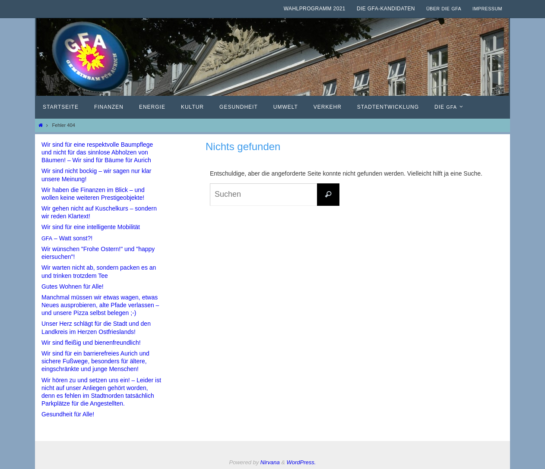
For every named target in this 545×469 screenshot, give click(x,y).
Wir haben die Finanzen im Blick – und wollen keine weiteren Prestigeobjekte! (93, 193)
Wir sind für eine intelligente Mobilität (90, 226)
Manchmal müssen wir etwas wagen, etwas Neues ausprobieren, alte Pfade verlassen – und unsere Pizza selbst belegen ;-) (100, 305)
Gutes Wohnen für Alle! (72, 286)
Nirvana (270, 462)
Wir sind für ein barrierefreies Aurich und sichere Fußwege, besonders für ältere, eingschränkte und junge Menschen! (95, 361)
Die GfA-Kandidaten (386, 9)
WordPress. (301, 462)
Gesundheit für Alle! (67, 414)
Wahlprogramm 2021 (314, 9)
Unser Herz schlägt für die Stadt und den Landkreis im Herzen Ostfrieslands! (96, 327)
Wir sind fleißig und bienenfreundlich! (91, 342)
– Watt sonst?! (66, 238)
